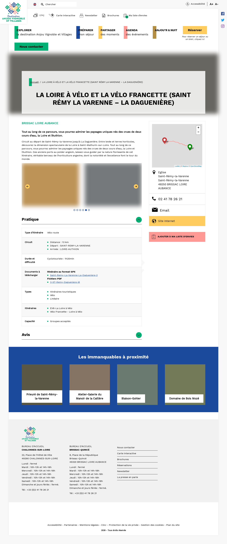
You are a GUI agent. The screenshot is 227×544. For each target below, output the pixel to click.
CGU (103, 525)
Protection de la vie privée (123, 525)
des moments (110, 32)
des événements (137, 32)
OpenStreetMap (196, 166)
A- (216, 4)
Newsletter (123, 471)
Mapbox (185, 166)
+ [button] (198, 128)
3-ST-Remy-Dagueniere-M (65, 282)
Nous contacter (31, 46)
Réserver (195, 30)
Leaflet (177, 166)
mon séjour (86, 32)
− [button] (198, 132)
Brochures (123, 459)
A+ (211, 4)
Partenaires (70, 525)
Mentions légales (89, 525)
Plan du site (173, 525)
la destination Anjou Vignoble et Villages (44, 32)
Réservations (124, 465)
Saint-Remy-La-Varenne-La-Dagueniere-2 (74, 275)
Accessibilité (54, 525)
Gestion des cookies (152, 525)
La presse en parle (127, 477)
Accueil (34, 82)
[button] (74, 210)
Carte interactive (126, 453)
